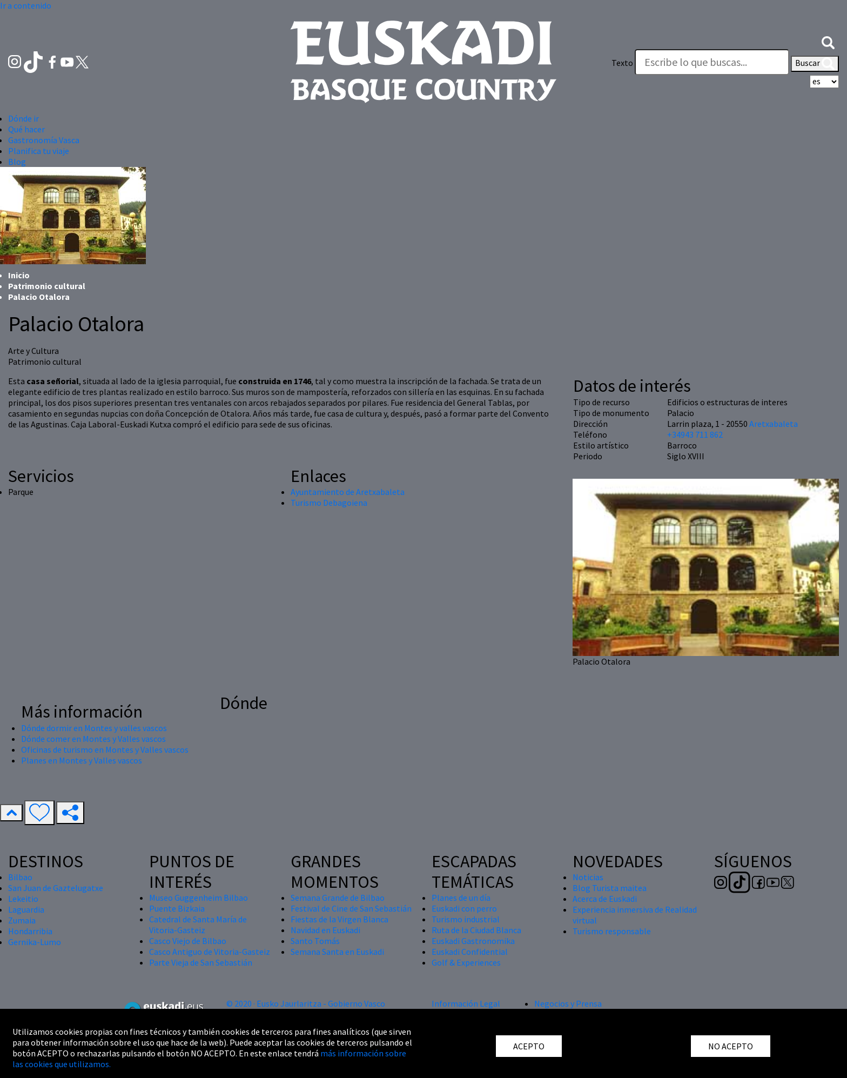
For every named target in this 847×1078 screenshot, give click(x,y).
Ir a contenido (25, 5)
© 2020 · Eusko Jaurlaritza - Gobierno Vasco (305, 1003)
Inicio (19, 275)
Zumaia (22, 920)
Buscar (815, 63)
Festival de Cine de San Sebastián (351, 908)
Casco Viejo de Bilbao (187, 940)
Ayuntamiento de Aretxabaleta (348, 491)
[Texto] (712, 62)
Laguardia (26, 909)
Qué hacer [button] (26, 129)
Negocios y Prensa (568, 1003)
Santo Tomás (315, 940)
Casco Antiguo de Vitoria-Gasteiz (209, 951)
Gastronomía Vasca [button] (43, 140)
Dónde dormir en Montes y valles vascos (94, 727)
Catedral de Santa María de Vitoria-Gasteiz (198, 924)
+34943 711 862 (695, 434)
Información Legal (466, 1003)
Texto (622, 62)
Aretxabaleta (773, 423)
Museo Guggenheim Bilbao (198, 897)
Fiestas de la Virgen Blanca (339, 919)
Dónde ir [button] (23, 118)
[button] (828, 41)
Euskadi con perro (464, 908)
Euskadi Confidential (470, 951)
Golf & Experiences (466, 962)
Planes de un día (461, 897)
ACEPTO (528, 1046)
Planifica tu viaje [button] (38, 150)
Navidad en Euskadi (325, 930)
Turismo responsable (612, 931)
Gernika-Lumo (34, 941)
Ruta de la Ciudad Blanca (476, 930)
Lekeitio (23, 898)
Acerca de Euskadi (605, 898)
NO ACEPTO (730, 1046)
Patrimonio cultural (46, 285)
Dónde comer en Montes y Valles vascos (93, 738)
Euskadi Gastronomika (473, 940)
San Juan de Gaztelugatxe (55, 887)
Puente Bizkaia (177, 908)
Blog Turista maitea (610, 887)
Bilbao (20, 877)
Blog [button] (17, 161)
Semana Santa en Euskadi (337, 951)
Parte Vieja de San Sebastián (200, 962)
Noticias (588, 877)
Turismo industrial (466, 919)
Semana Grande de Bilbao (338, 897)
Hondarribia (30, 931)
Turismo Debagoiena (329, 502)
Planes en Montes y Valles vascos (81, 760)
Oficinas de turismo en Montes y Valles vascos (105, 749)
